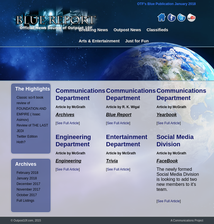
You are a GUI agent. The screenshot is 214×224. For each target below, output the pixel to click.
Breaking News (93, 30)
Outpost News (127, 30)
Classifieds (157, 30)
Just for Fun (137, 41)
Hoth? (20, 142)
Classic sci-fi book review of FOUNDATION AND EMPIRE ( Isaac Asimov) (31, 109)
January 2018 (26, 178)
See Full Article (68, 123)
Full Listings (25, 201)
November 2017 (28, 189)
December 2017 (28, 184)
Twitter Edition (26, 136)
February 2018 (27, 173)
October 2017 (26, 195)
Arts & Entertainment (99, 41)
